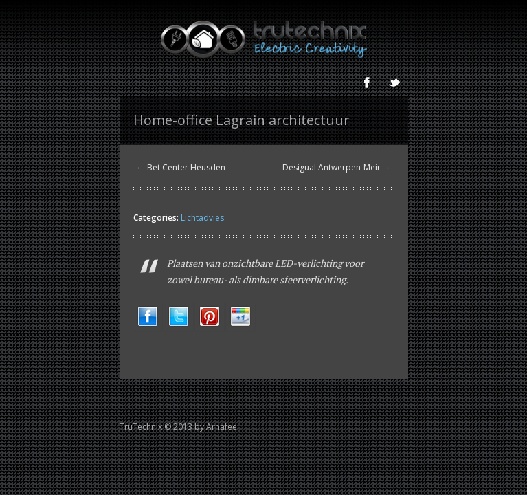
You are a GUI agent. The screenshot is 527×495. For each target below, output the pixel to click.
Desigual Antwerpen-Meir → (336, 167)
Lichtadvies (202, 217)
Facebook (367, 82)
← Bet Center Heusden (181, 167)
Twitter (394, 82)
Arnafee (221, 426)
